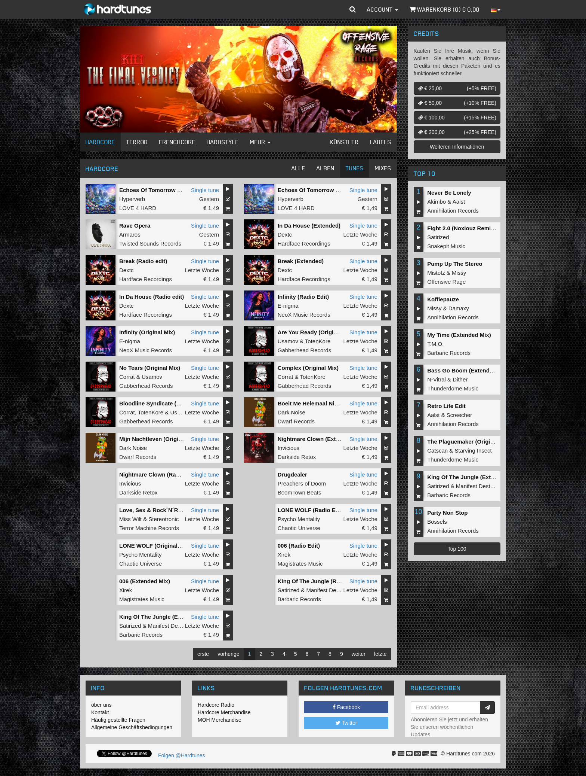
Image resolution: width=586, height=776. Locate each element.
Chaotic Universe (299, 528)
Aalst (459, 201)
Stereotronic (163, 519)
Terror (137, 142)
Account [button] (382, 9)
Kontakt (100, 712)
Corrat (127, 377)
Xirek (284, 554)
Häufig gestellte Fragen (118, 720)
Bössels (437, 521)
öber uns (101, 705)
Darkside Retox (297, 457)
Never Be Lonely (449, 192)
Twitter (346, 723)
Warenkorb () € (444, 9)
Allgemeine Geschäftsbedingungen (131, 727)
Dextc (285, 234)
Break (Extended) (301, 261)
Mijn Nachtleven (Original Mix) (159, 439)
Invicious (288, 448)
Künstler (344, 142)
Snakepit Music (446, 246)
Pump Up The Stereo (454, 264)
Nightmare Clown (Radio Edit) (158, 474)
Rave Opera (134, 225)
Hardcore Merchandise (224, 712)
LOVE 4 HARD (137, 208)
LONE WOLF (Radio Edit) (311, 510)
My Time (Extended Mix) (459, 335)
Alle (298, 168)
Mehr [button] (260, 142)
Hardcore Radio (216, 705)
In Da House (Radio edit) (151, 296)
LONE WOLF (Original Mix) (154, 545)
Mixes (383, 168)
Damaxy (458, 308)
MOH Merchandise (219, 720)
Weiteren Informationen (457, 147)
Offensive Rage (446, 282)
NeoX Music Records (304, 314)
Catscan (437, 450)
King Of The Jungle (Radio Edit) (320, 581)
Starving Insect (473, 450)
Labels (380, 142)
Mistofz (436, 273)
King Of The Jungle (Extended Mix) (165, 617)
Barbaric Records (299, 599)
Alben (325, 168)
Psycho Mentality (299, 519)
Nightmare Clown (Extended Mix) (321, 439)
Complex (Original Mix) (308, 368)
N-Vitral (436, 379)
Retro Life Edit (446, 406)
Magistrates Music (300, 563)
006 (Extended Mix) (144, 581)
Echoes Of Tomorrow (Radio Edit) (322, 190)
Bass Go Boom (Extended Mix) (468, 370)
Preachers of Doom (302, 483)
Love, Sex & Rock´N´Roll (152, 510)
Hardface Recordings (304, 243)
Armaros (130, 234)
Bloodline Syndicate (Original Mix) (164, 403)
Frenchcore (177, 142)
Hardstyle (223, 142)
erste (203, 654)
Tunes (355, 168)
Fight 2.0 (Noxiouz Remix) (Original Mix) (480, 228)
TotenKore (317, 341)
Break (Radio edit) (143, 261)
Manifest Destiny (327, 590)
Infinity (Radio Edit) (303, 296)
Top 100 (457, 549)
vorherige (228, 654)
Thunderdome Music (452, 388)
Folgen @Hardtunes (181, 755)
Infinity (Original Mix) (147, 332)
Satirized (288, 590)
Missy (459, 273)
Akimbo (436, 201)
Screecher (459, 415)
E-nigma (288, 305)
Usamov (288, 341)
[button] (352, 9)
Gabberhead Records (304, 350)
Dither (460, 379)
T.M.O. (435, 344)
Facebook (346, 707)
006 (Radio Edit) (299, 545)
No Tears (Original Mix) (149, 368)
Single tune (205, 190)
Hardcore (100, 142)
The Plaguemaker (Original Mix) (469, 441)
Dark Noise (291, 412)
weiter (359, 654)
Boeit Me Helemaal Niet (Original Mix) (327, 403)
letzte (380, 654)
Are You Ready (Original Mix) (316, 332)
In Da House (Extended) (309, 225)
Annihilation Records (453, 210)
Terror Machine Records (149, 528)
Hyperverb (132, 199)
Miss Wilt (130, 519)
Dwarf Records (296, 421)
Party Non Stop (447, 512)
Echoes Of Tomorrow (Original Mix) (166, 190)
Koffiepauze (443, 299)
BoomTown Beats (299, 492)
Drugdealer (292, 474)
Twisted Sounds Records (150, 243)
